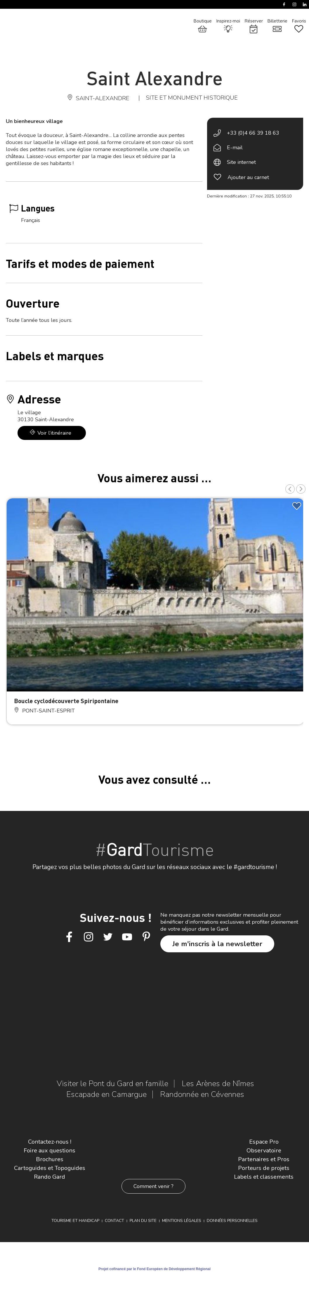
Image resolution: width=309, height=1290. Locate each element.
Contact (114, 1220)
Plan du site (143, 1220)
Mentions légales (181, 1220)
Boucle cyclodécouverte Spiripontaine (66, 701)
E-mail (235, 147)
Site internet (241, 162)
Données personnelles (232, 1220)
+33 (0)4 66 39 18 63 (253, 132)
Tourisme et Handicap (75, 1220)
